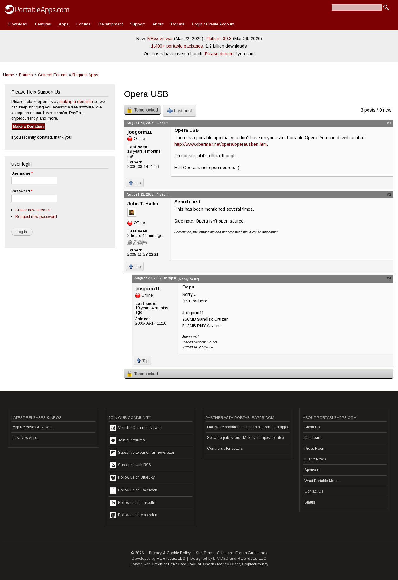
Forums (83, 24)
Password (21, 191)
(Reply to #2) (188, 279)
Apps (64, 24)
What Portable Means (322, 481)
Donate (177, 24)
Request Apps (85, 74)
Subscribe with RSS (130, 465)
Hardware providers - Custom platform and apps (247, 427)
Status (309, 502)
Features (43, 24)
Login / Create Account (213, 24)
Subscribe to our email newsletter (142, 453)
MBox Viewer (160, 38)
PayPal (194, 564)
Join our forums (127, 440)
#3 (389, 278)
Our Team (313, 437)
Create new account (33, 210)
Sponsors (312, 470)
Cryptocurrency (255, 564)
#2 (389, 194)
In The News (315, 459)
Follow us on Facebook (133, 490)
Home (8, 74)
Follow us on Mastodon (133, 515)
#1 (389, 123)
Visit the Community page (136, 428)
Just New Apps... (26, 437)
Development (110, 24)
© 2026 (137, 553)
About (157, 24)
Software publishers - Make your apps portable (245, 437)
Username (22, 173)
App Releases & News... (33, 427)
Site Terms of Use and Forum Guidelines (231, 553)
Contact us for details (225, 448)
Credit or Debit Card (169, 564)
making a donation (76, 101)
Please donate (219, 53)
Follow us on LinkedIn (132, 503)
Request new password (36, 216)
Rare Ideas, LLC (171, 558)
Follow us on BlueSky (132, 478)
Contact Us (313, 491)
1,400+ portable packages (177, 46)
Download (17, 24)
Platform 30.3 (219, 38)
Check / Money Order (221, 564)
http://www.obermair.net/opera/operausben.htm (220, 144)
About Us (312, 427)
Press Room (315, 448)
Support (137, 24)
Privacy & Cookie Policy (170, 553)
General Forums (52, 74)
